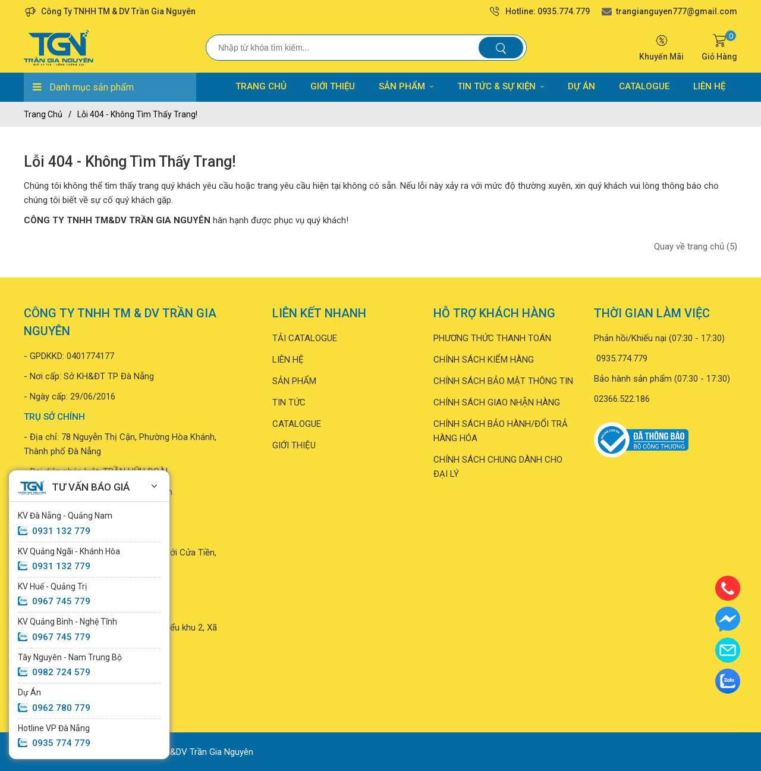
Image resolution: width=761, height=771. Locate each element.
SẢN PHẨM (406, 86)
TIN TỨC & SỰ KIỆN (500, 86)
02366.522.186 (622, 399)
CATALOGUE (644, 86)
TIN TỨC (289, 402)
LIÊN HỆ (709, 86)
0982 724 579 (61, 672)
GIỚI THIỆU (332, 86)
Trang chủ (43, 114)
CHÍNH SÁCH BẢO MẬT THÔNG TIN (503, 381)
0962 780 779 (61, 708)
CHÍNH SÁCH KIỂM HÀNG (483, 359)
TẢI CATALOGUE (304, 338)
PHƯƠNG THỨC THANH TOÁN (492, 338)
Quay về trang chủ (695, 246)
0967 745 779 (61, 601)
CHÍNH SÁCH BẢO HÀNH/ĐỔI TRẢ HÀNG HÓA (500, 431)
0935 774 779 (61, 743)
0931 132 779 (61, 531)
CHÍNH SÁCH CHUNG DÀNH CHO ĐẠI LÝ (497, 466)
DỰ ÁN (581, 86)
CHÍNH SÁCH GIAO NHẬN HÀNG (496, 402)
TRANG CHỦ (261, 86)
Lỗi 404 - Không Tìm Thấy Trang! (137, 114)
